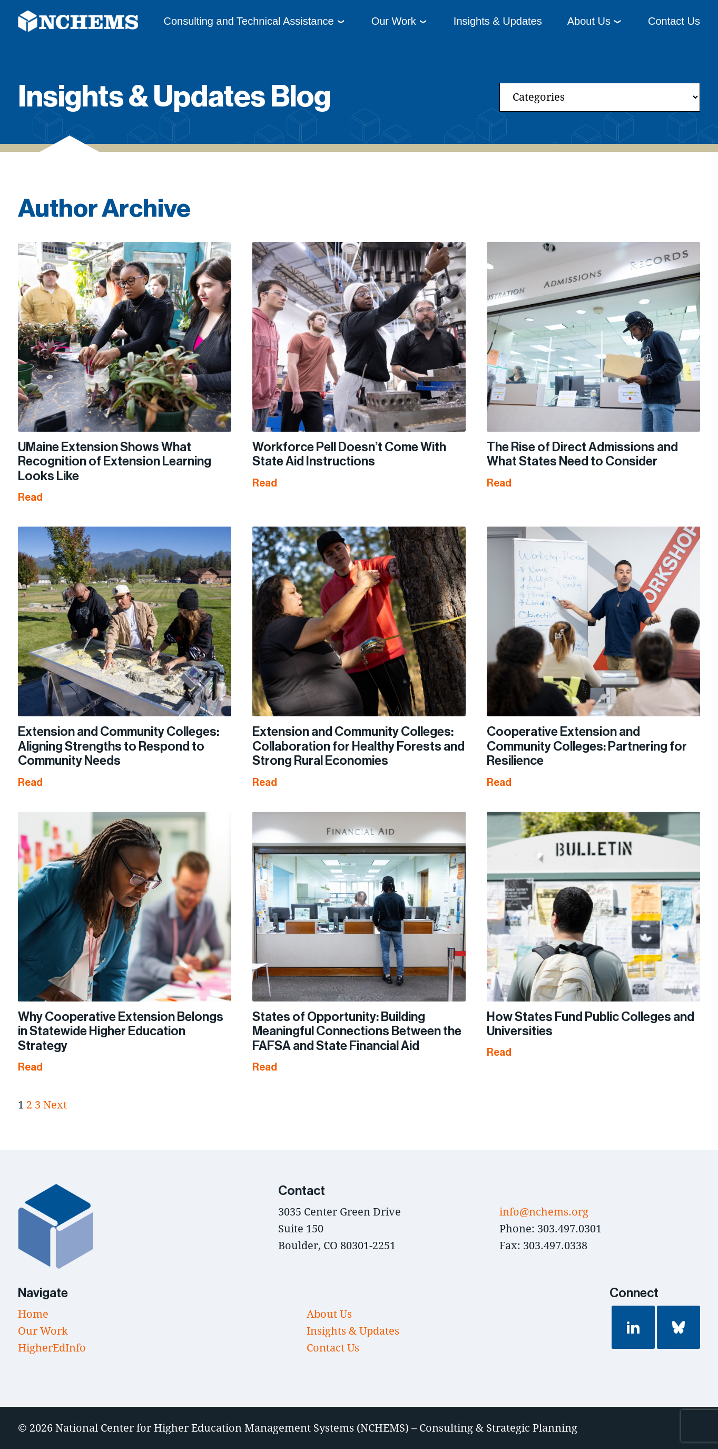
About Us (589, 21)
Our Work (393, 21)
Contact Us (674, 21)
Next (55, 1104)
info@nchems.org (543, 1211)
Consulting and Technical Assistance (248, 21)
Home (33, 1314)
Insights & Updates (498, 21)
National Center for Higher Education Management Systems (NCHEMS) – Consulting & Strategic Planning (316, 1428)
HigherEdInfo (52, 1347)
